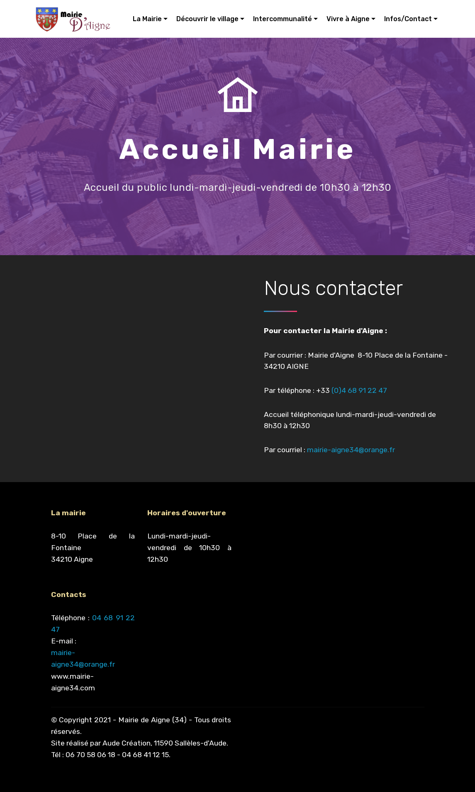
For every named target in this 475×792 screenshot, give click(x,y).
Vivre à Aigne (348, 19)
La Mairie (147, 19)
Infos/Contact (408, 19)
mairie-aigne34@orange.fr (352, 450)
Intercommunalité (282, 19)
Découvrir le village (207, 19)
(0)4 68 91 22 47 (359, 390)
